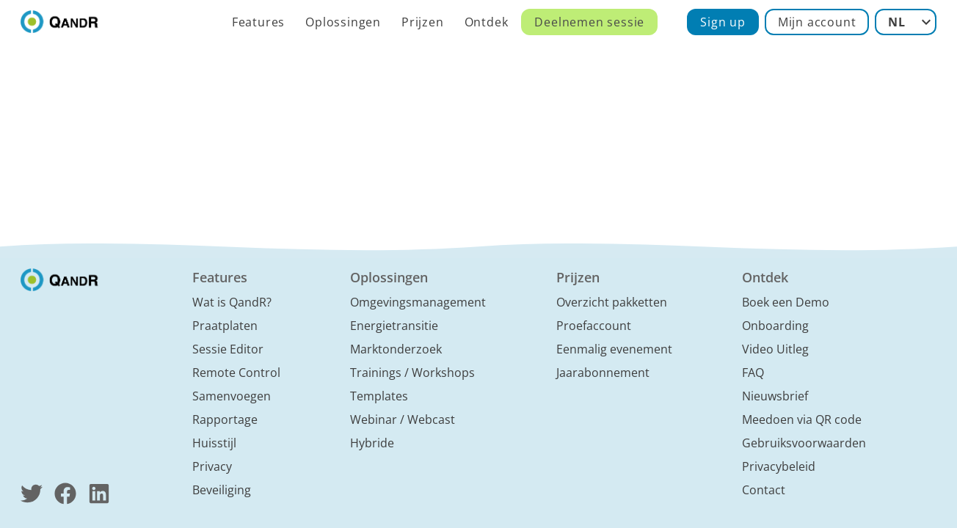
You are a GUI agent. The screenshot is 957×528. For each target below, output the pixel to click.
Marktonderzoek (396, 349)
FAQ (753, 372)
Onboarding (775, 326)
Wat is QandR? (232, 302)
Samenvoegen (231, 396)
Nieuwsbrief (775, 396)
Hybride (372, 443)
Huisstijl (214, 443)
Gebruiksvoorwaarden (804, 443)
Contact (763, 490)
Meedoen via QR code (802, 419)
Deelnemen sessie (589, 22)
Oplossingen (343, 22)
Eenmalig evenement (614, 349)
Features (258, 22)
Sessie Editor (227, 349)
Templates (379, 396)
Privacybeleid (778, 466)
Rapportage (225, 419)
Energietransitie (394, 326)
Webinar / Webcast (402, 419)
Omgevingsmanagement (418, 302)
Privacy (212, 466)
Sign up (723, 22)
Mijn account (817, 22)
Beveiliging (221, 490)
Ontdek (487, 22)
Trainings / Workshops (412, 372)
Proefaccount (593, 326)
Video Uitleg (775, 349)
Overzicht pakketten (611, 302)
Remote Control (236, 372)
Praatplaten (225, 326)
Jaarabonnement (602, 372)
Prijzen (422, 22)
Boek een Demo (785, 302)
